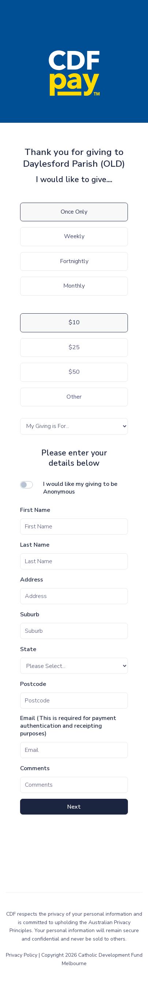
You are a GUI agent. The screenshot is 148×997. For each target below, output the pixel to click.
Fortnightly (74, 261)
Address (31, 580)
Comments (35, 768)
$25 (74, 347)
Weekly (74, 236)
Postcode (33, 684)
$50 (74, 372)
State (28, 649)
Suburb (29, 614)
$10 (74, 322)
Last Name (34, 545)
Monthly (74, 286)
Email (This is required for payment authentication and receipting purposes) (68, 725)
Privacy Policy (22, 955)
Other (74, 397)
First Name (35, 510)
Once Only (74, 212)
